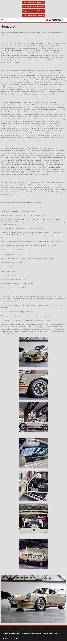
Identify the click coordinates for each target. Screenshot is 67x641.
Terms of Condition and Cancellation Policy (22, 633)
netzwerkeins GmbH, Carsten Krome (31, 203)
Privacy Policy (50, 633)
